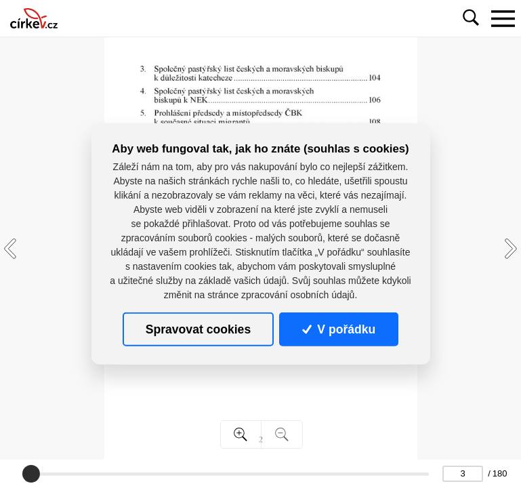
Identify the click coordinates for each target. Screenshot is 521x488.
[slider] (31, 474)
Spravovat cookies (198, 329)
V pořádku (338, 329)
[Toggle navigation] (502, 18)
